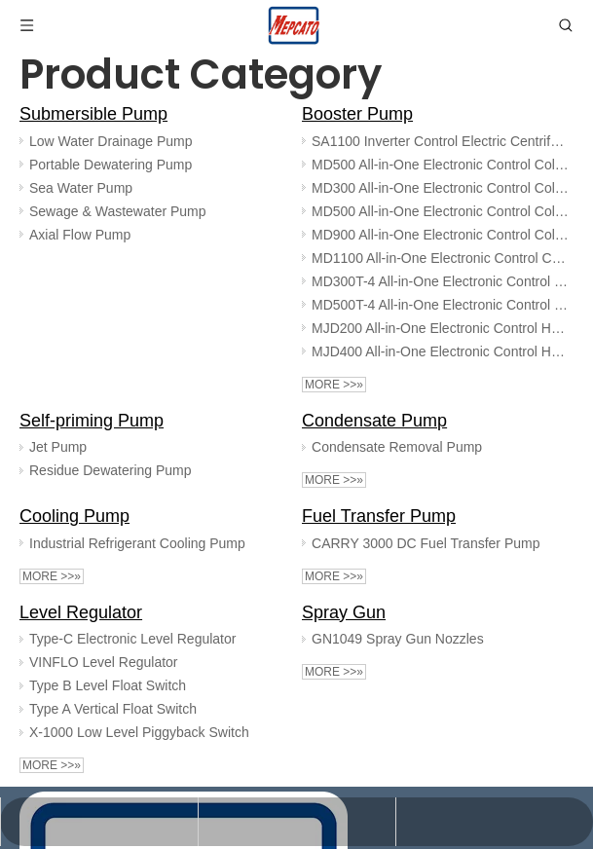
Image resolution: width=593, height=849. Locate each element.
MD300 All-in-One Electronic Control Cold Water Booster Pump (441, 188)
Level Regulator (80, 612)
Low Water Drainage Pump (111, 141)
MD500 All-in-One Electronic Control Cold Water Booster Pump (441, 164)
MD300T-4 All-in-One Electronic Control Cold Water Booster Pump (441, 281)
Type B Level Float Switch (107, 685)
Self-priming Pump (91, 420)
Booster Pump (357, 114)
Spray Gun (344, 612)
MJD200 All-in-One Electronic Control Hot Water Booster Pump (441, 328)
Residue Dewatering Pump (110, 470)
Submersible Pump (93, 114)
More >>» (334, 384)
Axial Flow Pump (79, 234)
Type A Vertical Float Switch (113, 709)
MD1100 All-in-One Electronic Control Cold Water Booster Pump (441, 258)
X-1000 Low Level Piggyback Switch (139, 732)
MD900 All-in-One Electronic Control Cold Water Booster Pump (441, 234)
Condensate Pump (374, 420)
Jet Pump (58, 447)
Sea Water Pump (80, 188)
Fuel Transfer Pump (379, 516)
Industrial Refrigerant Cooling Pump (137, 543)
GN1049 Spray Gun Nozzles (398, 638)
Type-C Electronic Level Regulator (132, 638)
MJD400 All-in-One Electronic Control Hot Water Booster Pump (441, 351)
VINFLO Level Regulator (103, 662)
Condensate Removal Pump (397, 447)
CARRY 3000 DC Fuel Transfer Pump (425, 543)
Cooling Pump (74, 516)
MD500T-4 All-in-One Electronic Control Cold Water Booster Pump (441, 305)
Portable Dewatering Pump (110, 164)
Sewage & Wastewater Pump (117, 211)
